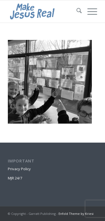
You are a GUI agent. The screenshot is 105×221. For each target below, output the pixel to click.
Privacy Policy (19, 168)
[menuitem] (76, 11)
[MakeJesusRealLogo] (43, 11)
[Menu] (89, 11)
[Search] (76, 11)
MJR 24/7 (15, 178)
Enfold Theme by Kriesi (76, 214)
